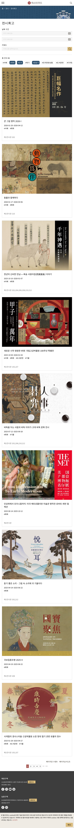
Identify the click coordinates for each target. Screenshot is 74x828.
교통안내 (31, 782)
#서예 (5, 62)
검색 (69, 49)
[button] (66, 2)
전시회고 (14, 8)
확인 (69, 824)
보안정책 (14, 820)
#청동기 (36, 62)
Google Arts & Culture (13, 789)
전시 (7, 8)
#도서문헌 (60, 62)
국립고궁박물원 (34, 3)
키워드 (4, 45)
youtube (10, 789)
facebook (2, 789)
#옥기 (27, 62)
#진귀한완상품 (47, 62)
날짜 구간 (5, 29)
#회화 (12, 62)
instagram (6, 789)
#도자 (20, 62)
